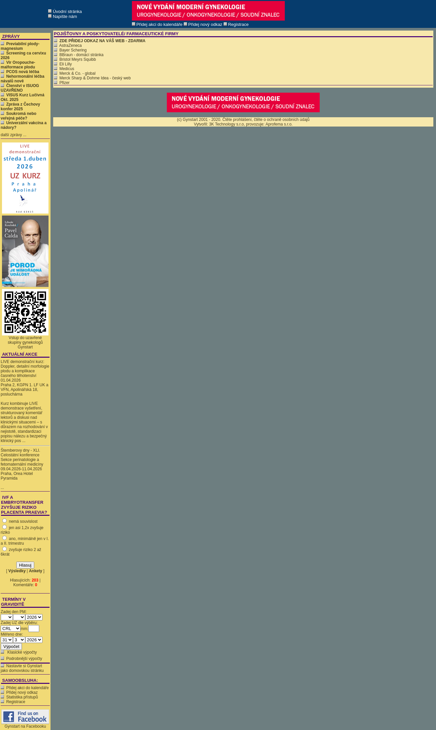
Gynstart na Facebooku (25, 724)
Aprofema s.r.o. (279, 124)
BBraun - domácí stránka (78, 54)
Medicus (64, 68)
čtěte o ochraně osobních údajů (281, 119)
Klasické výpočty (21, 652)
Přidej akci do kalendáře (27, 687)
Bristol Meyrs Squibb (75, 59)
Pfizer (61, 82)
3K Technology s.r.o (226, 124)
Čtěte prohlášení (237, 119)
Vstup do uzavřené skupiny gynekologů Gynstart (25, 342)
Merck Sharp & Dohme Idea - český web (92, 78)
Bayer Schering (70, 50)
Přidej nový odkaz (22, 692)
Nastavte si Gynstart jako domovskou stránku (22, 668)
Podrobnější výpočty (24, 658)
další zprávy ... (13, 135)
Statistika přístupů (22, 697)
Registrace (15, 701)
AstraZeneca (68, 45)
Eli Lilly (63, 64)
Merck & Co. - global (74, 73)
